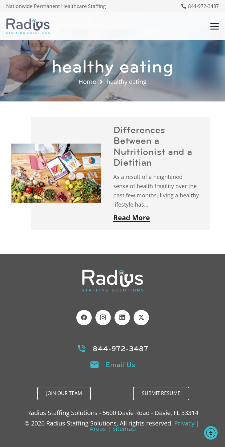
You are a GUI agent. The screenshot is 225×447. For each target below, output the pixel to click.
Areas (98, 429)
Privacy (184, 423)
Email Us (120, 365)
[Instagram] (103, 317)
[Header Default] (28, 26)
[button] (214, 26)
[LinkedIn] (122, 317)
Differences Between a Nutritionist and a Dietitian (152, 146)
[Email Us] (97, 365)
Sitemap (124, 429)
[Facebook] (84, 317)
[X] (141, 317)
